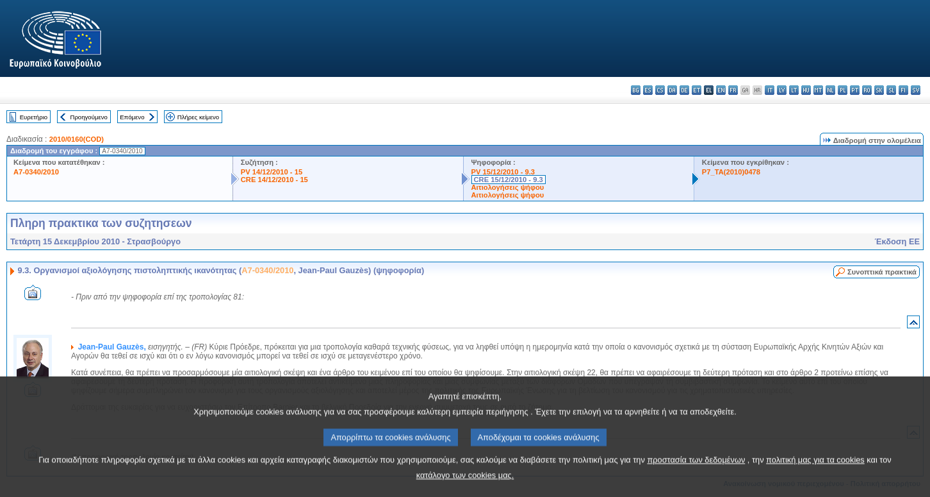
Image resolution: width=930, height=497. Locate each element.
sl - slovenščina (891, 90)
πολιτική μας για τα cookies (815, 472)
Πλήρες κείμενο (198, 117)
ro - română (867, 90)
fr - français (733, 90)
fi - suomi (903, 90)
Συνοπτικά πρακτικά (882, 272)
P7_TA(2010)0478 (731, 172)
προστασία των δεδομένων (696, 472)
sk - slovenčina (879, 90)
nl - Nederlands (830, 90)
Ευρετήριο (33, 117)
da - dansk (672, 90)
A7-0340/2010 (36, 172)
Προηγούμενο (88, 117)
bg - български (635, 90)
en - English (721, 90)
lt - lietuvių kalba (794, 90)
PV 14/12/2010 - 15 (271, 172)
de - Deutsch (684, 90)
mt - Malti (818, 90)
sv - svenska (915, 90)
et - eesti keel (696, 90)
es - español (648, 90)
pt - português (855, 90)
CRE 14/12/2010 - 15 (274, 179)
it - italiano (769, 90)
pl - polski (842, 90)
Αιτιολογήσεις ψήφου (507, 187)
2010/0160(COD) (76, 139)
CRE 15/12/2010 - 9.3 (508, 179)
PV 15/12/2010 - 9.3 (503, 172)
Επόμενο (132, 117)
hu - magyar (806, 90)
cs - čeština (660, 90)
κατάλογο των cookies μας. (465, 488)
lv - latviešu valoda (782, 90)
